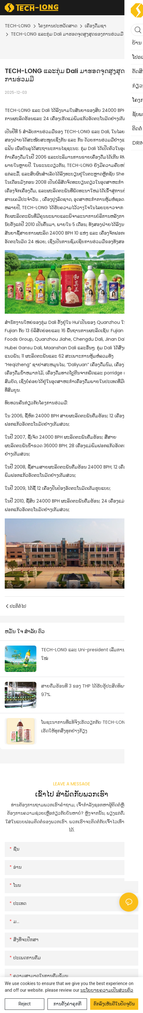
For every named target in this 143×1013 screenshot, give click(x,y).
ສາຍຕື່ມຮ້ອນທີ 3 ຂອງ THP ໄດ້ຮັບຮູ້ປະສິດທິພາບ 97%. (85, 690)
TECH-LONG (18, 26)
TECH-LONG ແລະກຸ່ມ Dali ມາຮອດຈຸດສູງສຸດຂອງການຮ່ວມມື (67, 34)
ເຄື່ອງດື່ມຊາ (95, 26)
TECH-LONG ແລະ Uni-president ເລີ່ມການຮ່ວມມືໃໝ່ (89, 654)
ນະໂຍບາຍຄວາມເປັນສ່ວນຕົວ (106, 990)
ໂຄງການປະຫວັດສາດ (57, 26)
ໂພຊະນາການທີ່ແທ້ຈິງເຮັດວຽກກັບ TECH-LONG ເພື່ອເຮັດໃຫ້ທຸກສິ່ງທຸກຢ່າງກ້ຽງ (89, 726)
